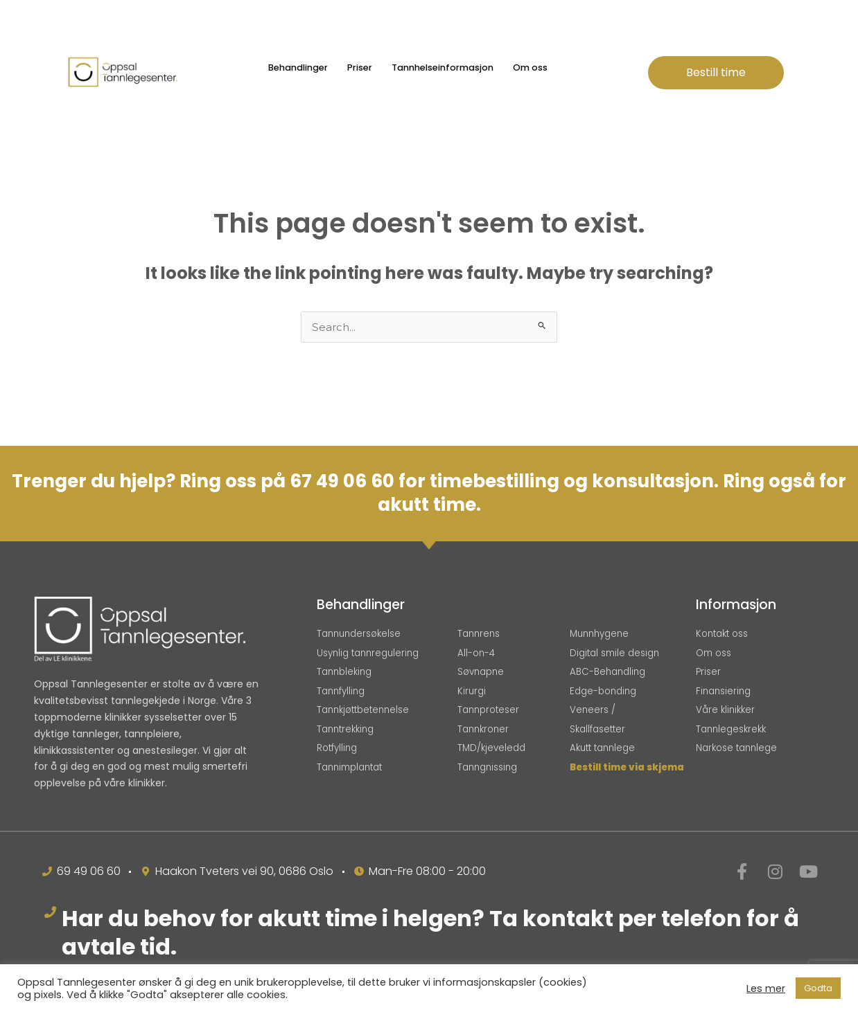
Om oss (530, 67)
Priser (359, 67)
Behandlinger (298, 67)
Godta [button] (818, 988)
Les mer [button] (765, 988)
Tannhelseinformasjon (442, 67)
